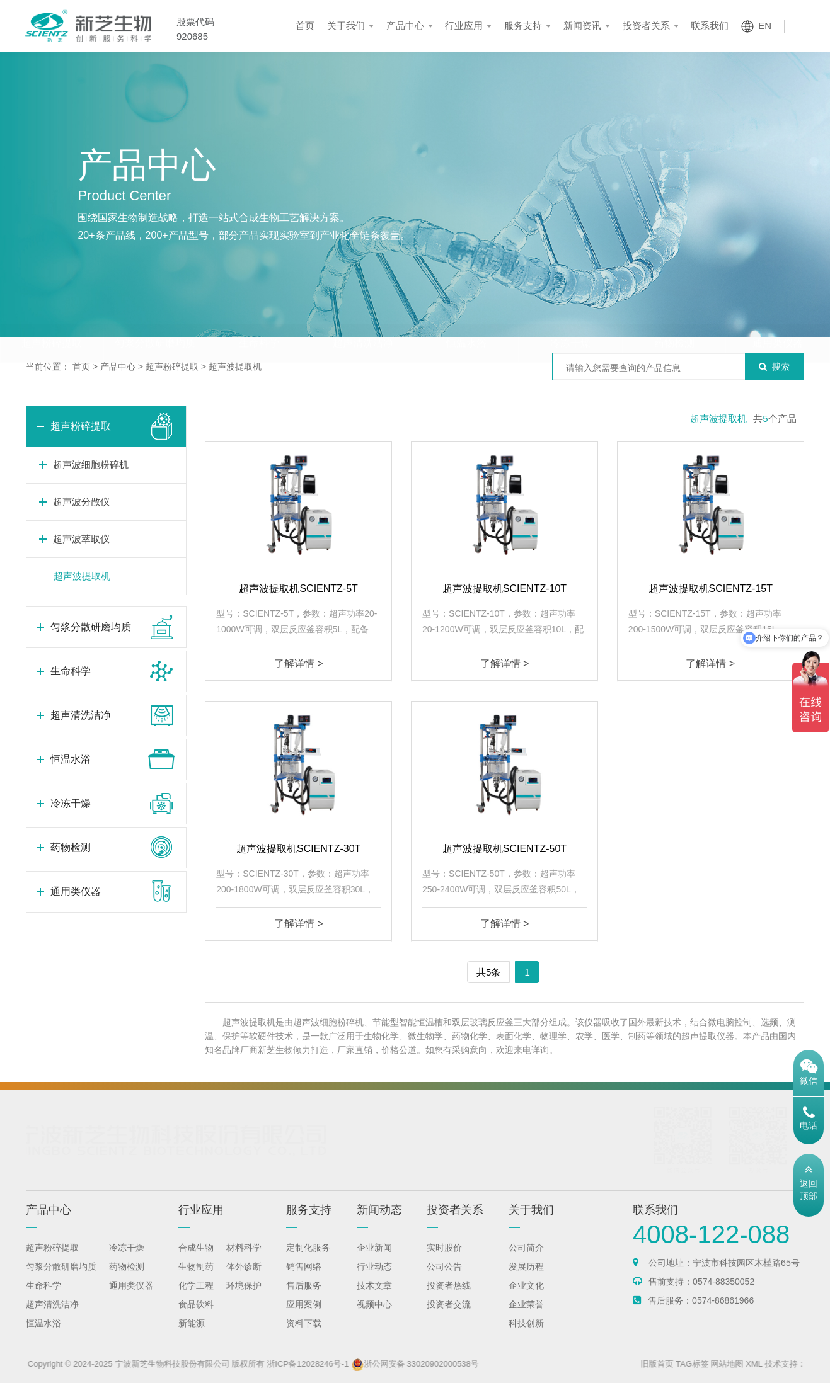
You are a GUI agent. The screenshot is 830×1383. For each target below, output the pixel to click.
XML (785, 1364)
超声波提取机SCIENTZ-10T (504, 588)
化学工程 (196, 1298)
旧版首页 (688, 1364)
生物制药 (196, 1279)
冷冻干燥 (570, 318)
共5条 (488, 972)
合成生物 (196, 1260)
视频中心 (374, 1317)
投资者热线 (449, 1298)
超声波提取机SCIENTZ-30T (298, 848)
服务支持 (523, 25)
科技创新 (526, 1336)
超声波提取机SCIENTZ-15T (710, 588)
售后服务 (303, 1298)
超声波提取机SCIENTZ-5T (298, 588)
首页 (305, 25)
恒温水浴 (466, 318)
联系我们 (710, 25)
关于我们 (346, 25)
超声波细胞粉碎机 (91, 464)
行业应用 (464, 25)
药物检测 (674, 318)
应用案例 (303, 1317)
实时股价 (444, 1260)
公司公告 (444, 1279)
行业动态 (374, 1279)
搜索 (774, 366)
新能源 (191, 1336)
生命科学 (259, 318)
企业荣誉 (526, 1317)
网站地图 (758, 1364)
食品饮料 (196, 1317)
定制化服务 (308, 1260)
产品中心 (405, 25)
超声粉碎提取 (51, 318)
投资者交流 (449, 1317)
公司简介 (526, 1260)
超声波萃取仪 (81, 538)
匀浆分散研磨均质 (155, 318)
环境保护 (244, 1298)
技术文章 (374, 1298)
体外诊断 (244, 1279)
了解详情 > (298, 663)
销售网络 (303, 1279)
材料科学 (244, 1260)
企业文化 (526, 1298)
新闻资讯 (582, 25)
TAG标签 (723, 1364)
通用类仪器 (777, 318)
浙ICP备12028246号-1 (339, 1364)
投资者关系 (646, 25)
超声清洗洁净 (363, 318)
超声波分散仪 (81, 501)
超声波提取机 (235, 366)
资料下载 (303, 1336)
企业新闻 (374, 1260)
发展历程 (526, 1279)
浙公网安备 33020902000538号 (446, 1364)
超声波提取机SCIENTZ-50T (504, 848)
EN (764, 25)
